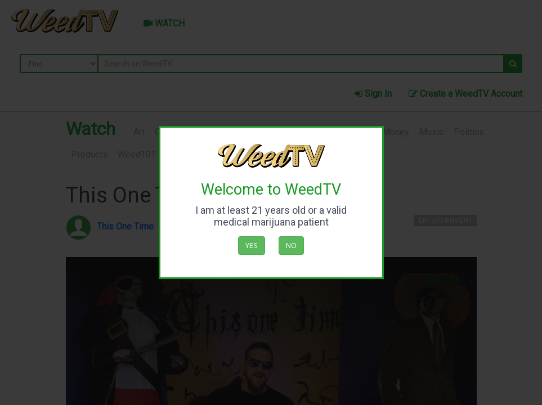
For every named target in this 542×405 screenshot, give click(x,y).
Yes (251, 245)
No (291, 245)
